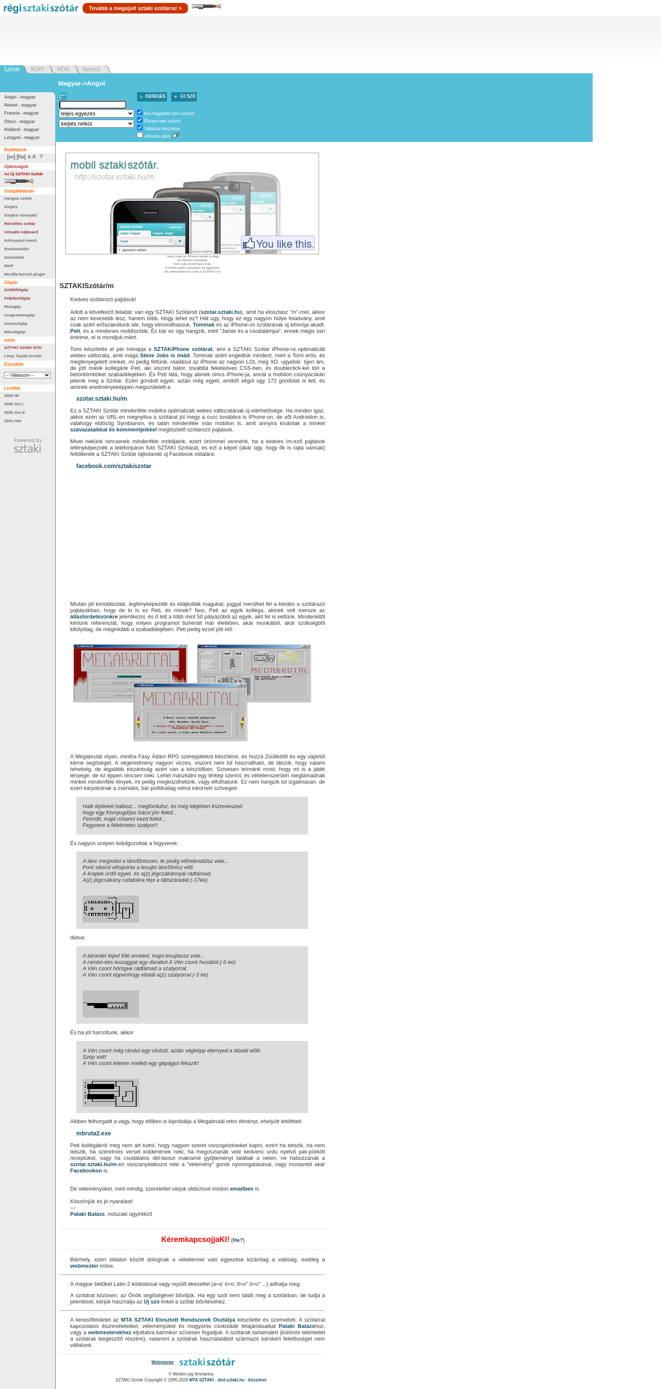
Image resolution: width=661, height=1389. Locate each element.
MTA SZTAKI (137, 1320)
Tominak (204, 324)
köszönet (257, 1380)
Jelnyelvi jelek (157, 136)
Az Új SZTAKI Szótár (23, 173)
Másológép (14, 331)
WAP (8, 265)
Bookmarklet (16, 248)
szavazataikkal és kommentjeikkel (113, 429)
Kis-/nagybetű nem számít (169, 113)
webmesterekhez (109, 1332)
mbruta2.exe (93, 1133)
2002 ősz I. (14, 403)
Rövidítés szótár (19, 223)
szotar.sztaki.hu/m (101, 398)
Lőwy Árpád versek (22, 355)
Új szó (188, 96)
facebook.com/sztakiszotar (113, 466)
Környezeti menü (20, 240)
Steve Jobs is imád (165, 355)
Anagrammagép (19, 315)
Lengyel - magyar (22, 137)
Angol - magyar (20, 97)
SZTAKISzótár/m (86, 286)
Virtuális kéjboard (21, 232)
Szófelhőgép (16, 289)
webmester (84, 1266)
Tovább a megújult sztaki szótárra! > (135, 8)
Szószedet (14, 257)
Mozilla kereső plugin (24, 274)
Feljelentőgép (17, 298)
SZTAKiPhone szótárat (183, 349)
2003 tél (11, 395)
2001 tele (12, 420)
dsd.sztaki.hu (231, 1380)
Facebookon (86, 1170)
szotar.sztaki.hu (221, 312)
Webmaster (162, 1362)
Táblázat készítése (162, 128)
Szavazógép (15, 323)
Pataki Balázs (87, 1214)
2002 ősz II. (15, 412)
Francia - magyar (21, 113)
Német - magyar (20, 105)
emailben (241, 1189)
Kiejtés (10, 206)
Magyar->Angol (81, 83)
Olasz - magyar (19, 121)
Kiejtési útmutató (20, 215)
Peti (75, 331)
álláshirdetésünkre (94, 616)
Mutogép (12, 306)
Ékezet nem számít (162, 121)
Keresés (155, 96)
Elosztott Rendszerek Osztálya (195, 1320)
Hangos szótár (18, 198)
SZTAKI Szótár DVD (23, 347)
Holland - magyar (21, 129)
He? (238, 1240)
